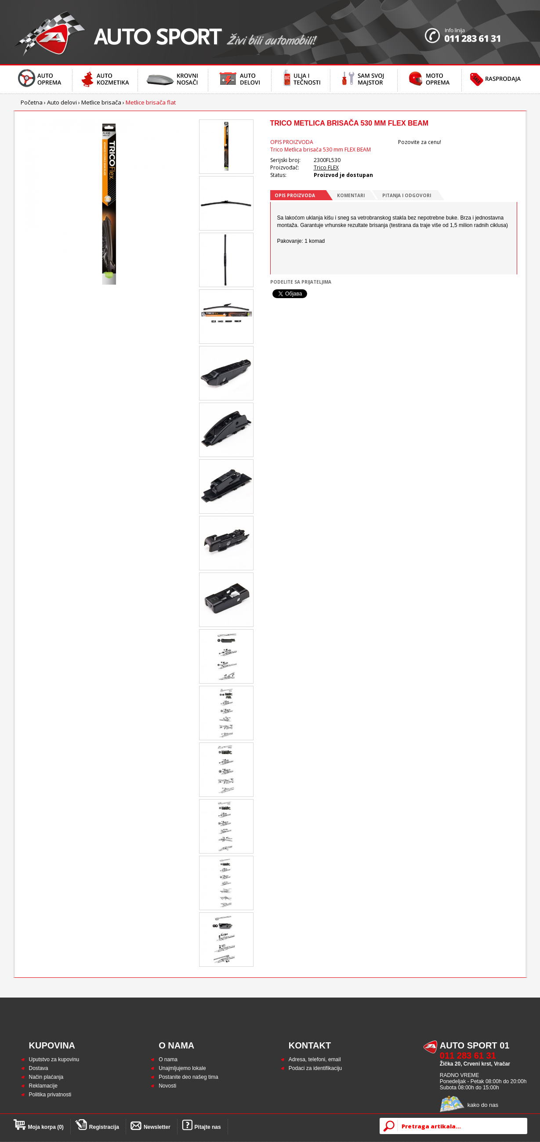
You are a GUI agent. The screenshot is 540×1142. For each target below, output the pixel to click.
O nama (168, 1059)
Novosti (167, 1086)
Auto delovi (62, 102)
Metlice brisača (101, 102)
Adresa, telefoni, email (315, 1059)
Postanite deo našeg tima (188, 1077)
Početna (32, 102)
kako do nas (483, 1105)
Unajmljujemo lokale (182, 1068)
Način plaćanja (46, 1077)
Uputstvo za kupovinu (54, 1059)
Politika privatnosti (50, 1095)
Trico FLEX (326, 167)
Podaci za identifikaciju (315, 1068)
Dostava (38, 1068)
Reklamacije (43, 1086)
